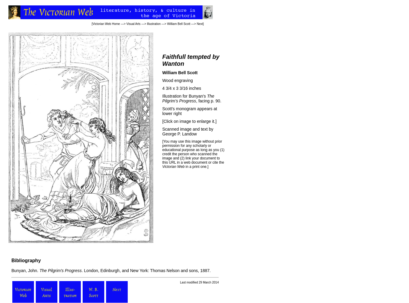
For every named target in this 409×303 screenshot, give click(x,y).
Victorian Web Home (106, 24)
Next (200, 24)
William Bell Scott (178, 24)
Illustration (154, 24)
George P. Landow (179, 134)
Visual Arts (134, 24)
